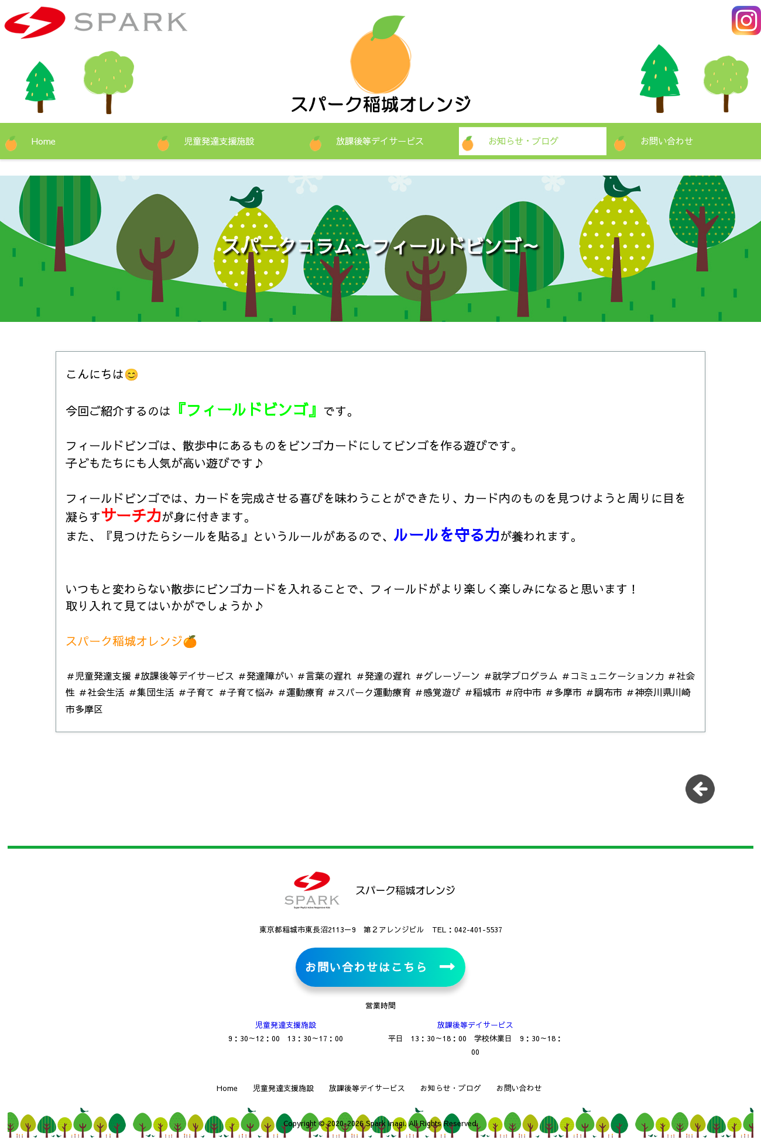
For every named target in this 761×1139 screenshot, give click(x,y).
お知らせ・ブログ (523, 141)
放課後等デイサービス (380, 141)
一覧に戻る (704, 793)
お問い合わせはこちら (366, 967)
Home (44, 141)
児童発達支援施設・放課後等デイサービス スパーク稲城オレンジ (131, 29)
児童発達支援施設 (219, 141)
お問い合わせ (666, 141)
